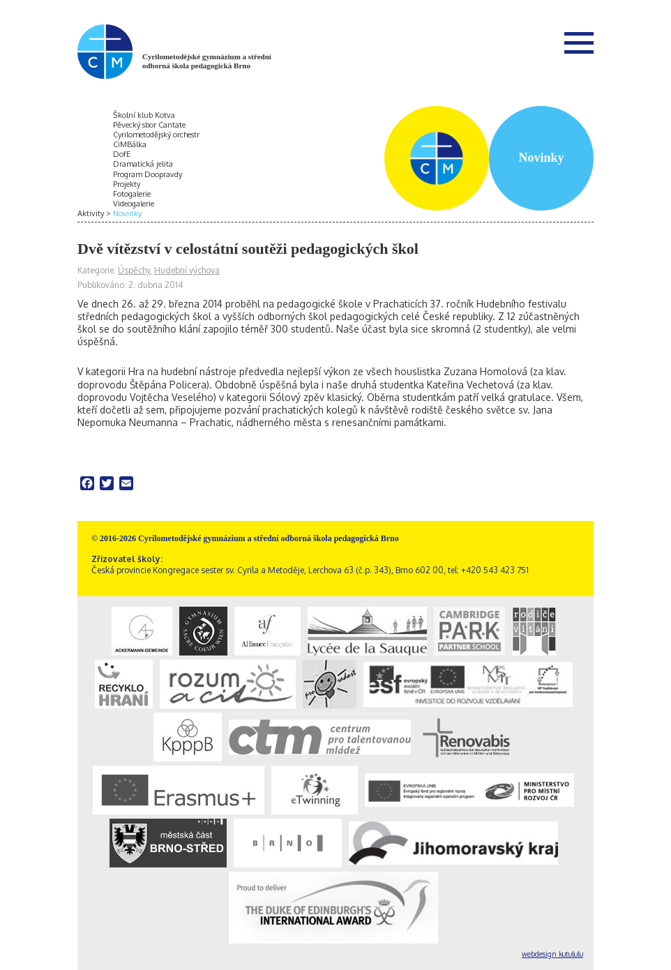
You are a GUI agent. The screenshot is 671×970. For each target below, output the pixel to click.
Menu (579, 42)
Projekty (126, 184)
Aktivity (90, 213)
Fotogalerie (132, 194)
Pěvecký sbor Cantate (149, 125)
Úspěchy (134, 270)
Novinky (127, 213)
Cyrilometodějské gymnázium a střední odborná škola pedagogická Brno (206, 61)
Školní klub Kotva (144, 115)
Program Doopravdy (147, 174)
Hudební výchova (187, 270)
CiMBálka (129, 144)
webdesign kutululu (552, 954)
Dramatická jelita (143, 164)
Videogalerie (133, 204)
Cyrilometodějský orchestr (156, 134)
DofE (121, 154)
